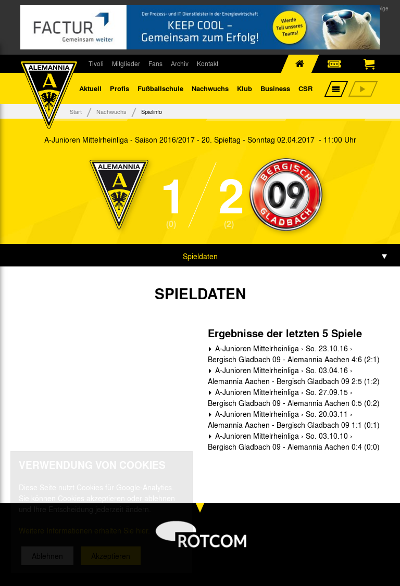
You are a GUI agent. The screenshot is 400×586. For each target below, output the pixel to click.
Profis (119, 88)
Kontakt (207, 63)
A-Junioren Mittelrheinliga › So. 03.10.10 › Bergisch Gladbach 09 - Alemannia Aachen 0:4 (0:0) (294, 441)
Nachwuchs (210, 88)
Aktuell (90, 88)
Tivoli (96, 63)
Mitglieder (126, 63)
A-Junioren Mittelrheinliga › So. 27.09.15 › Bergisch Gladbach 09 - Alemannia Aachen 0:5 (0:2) (294, 397)
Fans (155, 63)
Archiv (180, 63)
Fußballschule (160, 88)
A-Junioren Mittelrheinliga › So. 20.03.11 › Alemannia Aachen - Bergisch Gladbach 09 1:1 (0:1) (294, 419)
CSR (305, 88)
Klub (244, 88)
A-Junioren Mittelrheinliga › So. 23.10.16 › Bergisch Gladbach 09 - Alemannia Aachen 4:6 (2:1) (294, 353)
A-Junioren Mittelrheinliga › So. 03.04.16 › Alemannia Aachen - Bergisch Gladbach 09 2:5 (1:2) (294, 375)
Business (275, 88)
